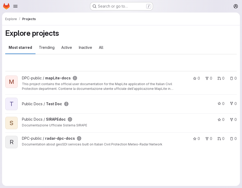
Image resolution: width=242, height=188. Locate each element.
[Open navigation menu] (15, 6)
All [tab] (101, 47)
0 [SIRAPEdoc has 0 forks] (233, 119)
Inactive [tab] (85, 47)
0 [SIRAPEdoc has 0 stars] (221, 119)
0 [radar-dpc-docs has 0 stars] (196, 138)
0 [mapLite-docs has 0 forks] (208, 78)
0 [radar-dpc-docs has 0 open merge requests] (221, 138)
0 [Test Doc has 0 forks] (233, 103)
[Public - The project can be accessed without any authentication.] (75, 78)
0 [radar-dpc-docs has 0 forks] (208, 138)
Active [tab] (66, 47)
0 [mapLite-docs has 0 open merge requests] (221, 78)
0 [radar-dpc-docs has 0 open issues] (233, 138)
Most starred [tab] (20, 47)
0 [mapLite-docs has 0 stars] (196, 78)
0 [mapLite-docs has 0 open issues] (233, 78)
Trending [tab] (47, 47)
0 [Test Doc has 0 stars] (221, 103)
